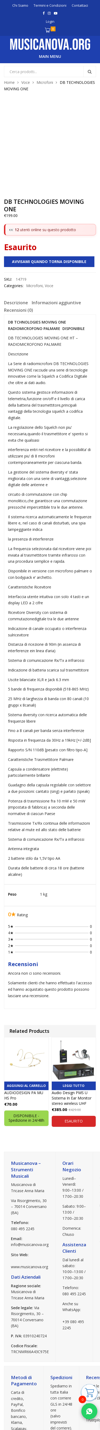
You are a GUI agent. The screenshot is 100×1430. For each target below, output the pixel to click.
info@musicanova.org (30, 1159)
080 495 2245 (22, 1143)
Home (9, 82)
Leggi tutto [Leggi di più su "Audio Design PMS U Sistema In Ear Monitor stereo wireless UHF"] (74, 1000)
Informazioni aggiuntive (56, 217)
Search (89, 71)
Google (92, 1352)
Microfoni (45, 82)
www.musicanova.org (29, 1181)
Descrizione (16, 217)
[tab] (16, 218)
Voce (25, 82)
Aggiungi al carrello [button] (26, 1000)
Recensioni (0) (18, 224)
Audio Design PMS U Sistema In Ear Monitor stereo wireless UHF (71, 1012)
